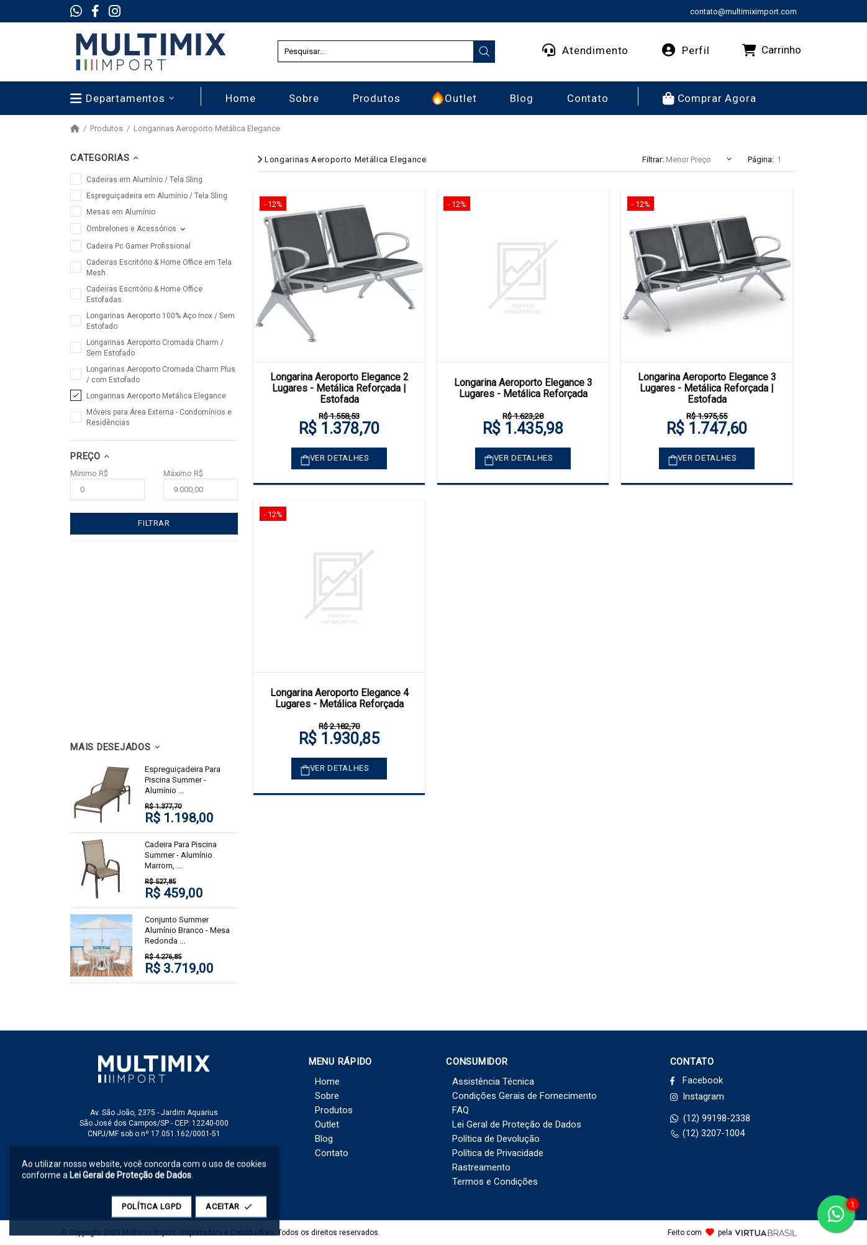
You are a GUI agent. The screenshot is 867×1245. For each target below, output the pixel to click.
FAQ (460, 1110)
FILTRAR (154, 523)
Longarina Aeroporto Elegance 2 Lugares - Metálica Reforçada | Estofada (339, 388)
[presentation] (484, 51)
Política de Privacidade (497, 1153)
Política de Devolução (496, 1138)
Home (327, 1081)
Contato (331, 1153)
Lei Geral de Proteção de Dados (516, 1124)
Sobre (327, 1095)
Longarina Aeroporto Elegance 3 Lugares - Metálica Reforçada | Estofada (707, 388)
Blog (324, 1138)
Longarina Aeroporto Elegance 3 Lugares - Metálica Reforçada (523, 388)
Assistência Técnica (493, 1081)
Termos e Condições (495, 1181)
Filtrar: (653, 159)
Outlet (327, 1124)
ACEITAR (231, 1212)
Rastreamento (481, 1167)
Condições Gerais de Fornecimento (524, 1095)
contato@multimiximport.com (743, 11)
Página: (761, 159)
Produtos (106, 128)
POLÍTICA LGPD (151, 1212)
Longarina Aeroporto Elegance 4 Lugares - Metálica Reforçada (339, 698)
